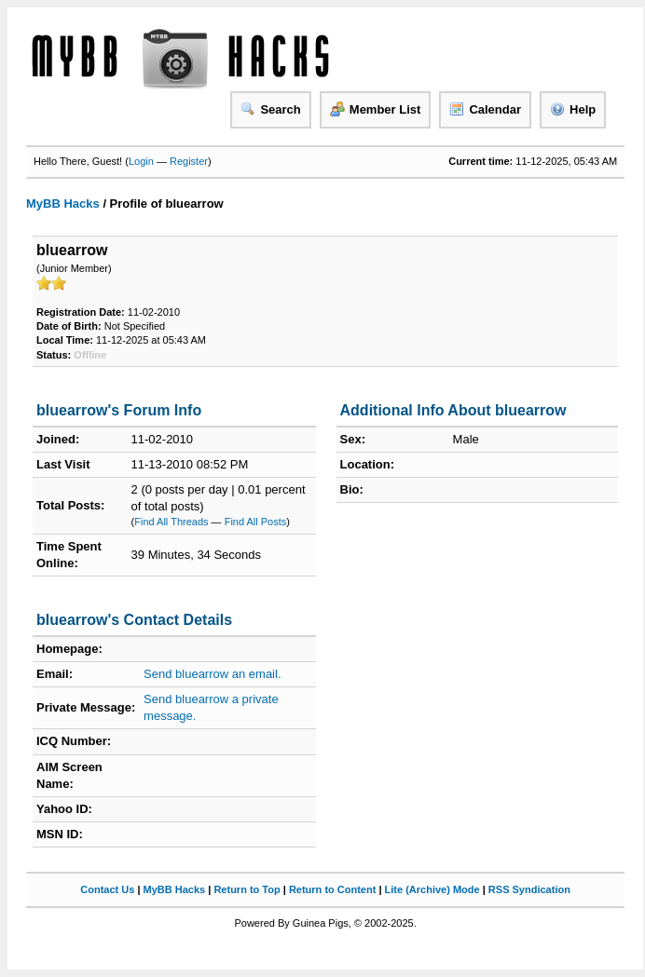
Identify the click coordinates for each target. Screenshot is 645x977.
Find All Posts (256, 521)
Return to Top (246, 889)
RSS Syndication (529, 889)
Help (573, 109)
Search (270, 109)
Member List (375, 109)
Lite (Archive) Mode (432, 889)
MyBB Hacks (63, 203)
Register (189, 161)
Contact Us (107, 889)
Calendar (485, 109)
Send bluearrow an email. (212, 674)
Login (141, 161)
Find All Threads (171, 521)
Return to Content (332, 889)
